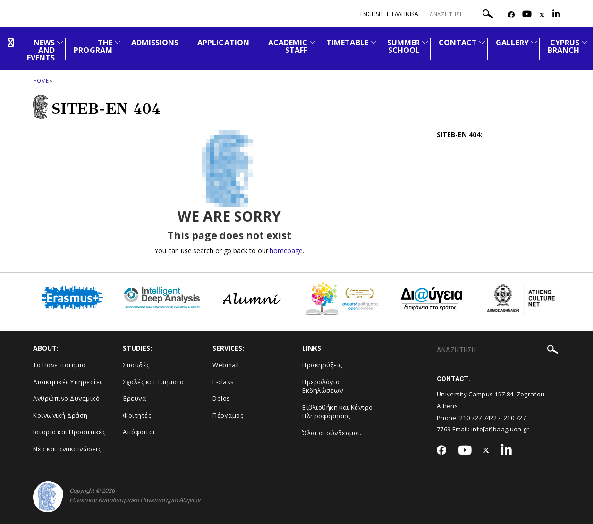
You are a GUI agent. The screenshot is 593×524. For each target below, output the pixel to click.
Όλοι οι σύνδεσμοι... (333, 433)
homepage (286, 250)
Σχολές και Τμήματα (153, 382)
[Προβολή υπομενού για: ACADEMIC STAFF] (312, 42)
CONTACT (458, 42)
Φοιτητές (137, 415)
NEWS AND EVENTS (41, 50)
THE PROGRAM (93, 46)
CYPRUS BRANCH (563, 46)
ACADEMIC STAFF (287, 46)
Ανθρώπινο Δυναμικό (66, 398)
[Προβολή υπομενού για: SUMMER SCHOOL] (425, 42)
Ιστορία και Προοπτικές (69, 432)
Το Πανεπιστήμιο (59, 365)
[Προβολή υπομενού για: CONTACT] (482, 42)
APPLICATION (223, 42)
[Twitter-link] (542, 15)
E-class (223, 382)
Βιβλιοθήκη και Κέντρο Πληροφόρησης (337, 412)
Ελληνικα (405, 14)
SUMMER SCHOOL (403, 46)
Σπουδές (136, 365)
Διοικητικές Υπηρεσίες (68, 382)
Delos (221, 398)
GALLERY (512, 42)
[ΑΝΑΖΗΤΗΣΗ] (463, 14)
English (371, 14)
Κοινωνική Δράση (60, 415)
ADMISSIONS (155, 42)
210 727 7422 (478, 417)
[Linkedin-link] (556, 15)
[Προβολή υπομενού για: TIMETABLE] (373, 42)
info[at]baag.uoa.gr (500, 429)
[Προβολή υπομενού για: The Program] (117, 42)
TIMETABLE (347, 42)
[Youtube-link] (527, 15)
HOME (41, 80)
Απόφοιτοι (139, 432)
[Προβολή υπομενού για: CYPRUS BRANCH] (584, 42)
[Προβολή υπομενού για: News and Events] (60, 42)
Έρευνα (134, 398)
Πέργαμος (227, 415)
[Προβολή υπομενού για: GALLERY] (534, 42)
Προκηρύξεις (322, 365)
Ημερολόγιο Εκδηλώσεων (322, 386)
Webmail (225, 365)
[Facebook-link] (511, 15)
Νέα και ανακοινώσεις (67, 449)
